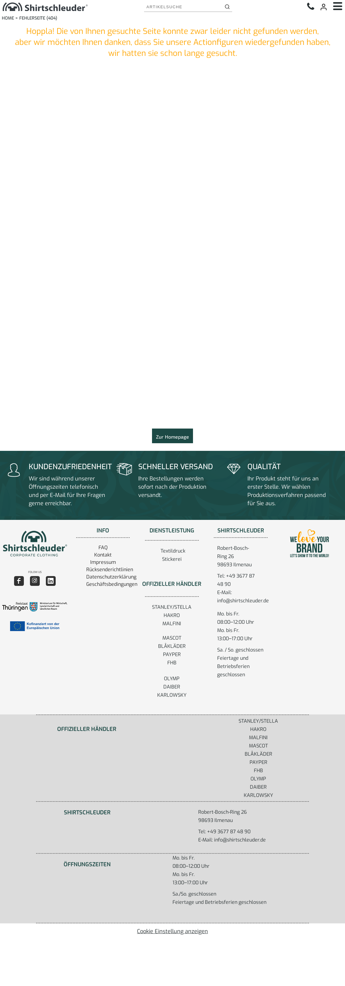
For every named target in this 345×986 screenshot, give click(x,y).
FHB (171, 662)
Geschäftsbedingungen (111, 584)
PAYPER (172, 654)
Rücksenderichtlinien (109, 569)
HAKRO (172, 615)
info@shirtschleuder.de (243, 600)
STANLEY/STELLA (171, 607)
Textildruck (173, 551)
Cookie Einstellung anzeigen (172, 931)
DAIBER (171, 687)
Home (8, 18)
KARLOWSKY (172, 695)
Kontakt (103, 555)
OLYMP (172, 678)
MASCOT (171, 638)
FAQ (103, 547)
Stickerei (172, 559)
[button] (35, 543)
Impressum (103, 562)
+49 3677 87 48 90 (228, 831)
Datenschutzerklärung (111, 577)
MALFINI (171, 623)
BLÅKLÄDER (172, 646)
